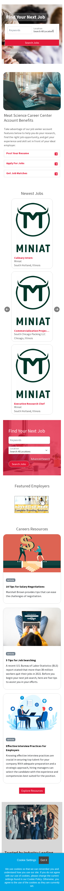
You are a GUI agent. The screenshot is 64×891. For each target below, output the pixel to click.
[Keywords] (20, 30)
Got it (43, 860)
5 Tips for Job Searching (21, 660)
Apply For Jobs (32, 163)
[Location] (44, 30)
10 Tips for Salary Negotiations (25, 586)
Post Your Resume (32, 153)
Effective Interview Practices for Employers (26, 748)
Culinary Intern (23, 257)
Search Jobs (32, 42)
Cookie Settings (26, 860)
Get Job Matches (32, 173)
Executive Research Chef (29, 403)
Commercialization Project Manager (36, 330)
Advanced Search (15, 52)
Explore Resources (32, 790)
